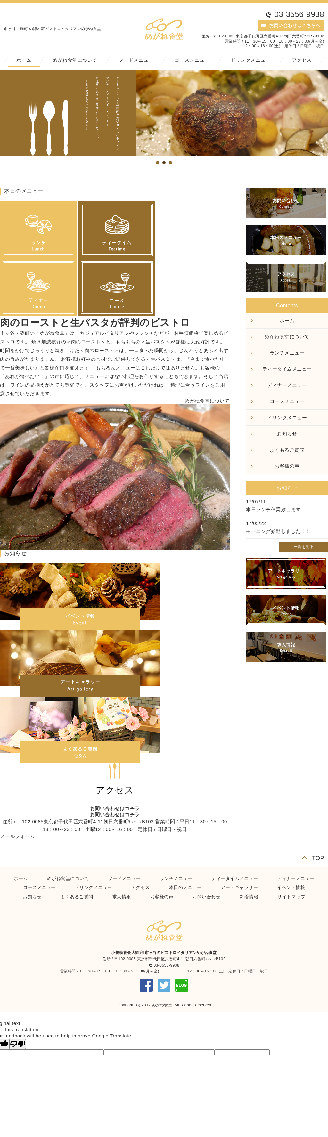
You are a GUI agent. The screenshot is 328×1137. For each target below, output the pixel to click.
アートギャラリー (239, 887)
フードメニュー (136, 60)
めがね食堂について (75, 60)
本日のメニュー (185, 887)
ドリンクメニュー (250, 60)
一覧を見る (304, 546)
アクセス (302, 60)
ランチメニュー (287, 353)
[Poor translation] (17, 1044)
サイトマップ (291, 896)
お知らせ (287, 433)
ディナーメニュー (287, 385)
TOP (318, 858)
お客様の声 (287, 466)
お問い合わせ (206, 896)
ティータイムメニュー (287, 369)
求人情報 (121, 896)
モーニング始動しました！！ (278, 531)
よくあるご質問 (287, 450)
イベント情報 (291, 887)
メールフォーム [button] (17, 836)
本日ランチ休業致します (273, 509)
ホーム (23, 60)
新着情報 (249, 896)
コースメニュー (192, 60)
